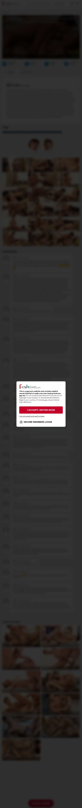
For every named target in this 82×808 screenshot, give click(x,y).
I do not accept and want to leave (31, 416)
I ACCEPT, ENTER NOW (41, 410)
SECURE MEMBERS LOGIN (38, 422)
